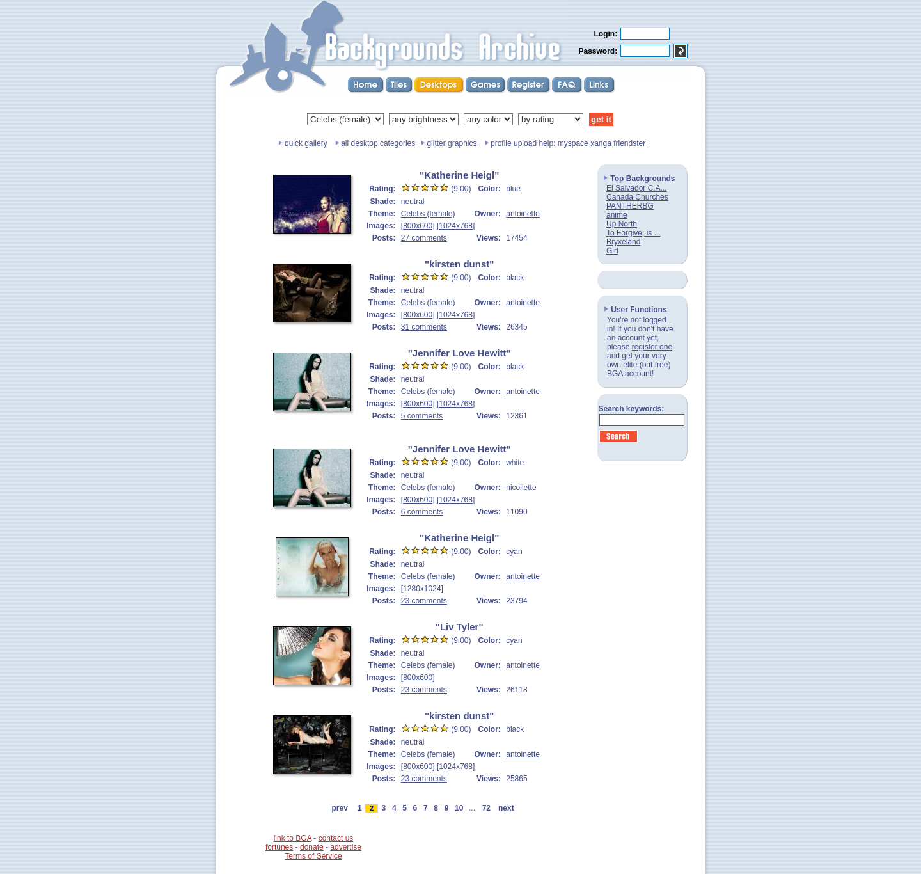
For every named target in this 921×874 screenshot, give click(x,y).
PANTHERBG (630, 206)
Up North (621, 223)
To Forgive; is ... (633, 232)
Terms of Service (313, 856)
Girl (612, 250)
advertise (345, 847)
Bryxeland (623, 241)
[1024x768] (456, 225)
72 (486, 808)
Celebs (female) (428, 213)
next (506, 808)
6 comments (422, 511)
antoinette (523, 213)
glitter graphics (451, 143)
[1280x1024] (422, 588)
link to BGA (292, 838)
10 (459, 808)
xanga (600, 143)
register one (652, 346)
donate (312, 847)
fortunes (279, 847)
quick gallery (306, 143)
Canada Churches (637, 197)
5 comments (422, 415)
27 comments (424, 238)
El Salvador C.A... (636, 188)
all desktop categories (378, 143)
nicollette (521, 487)
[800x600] (418, 225)
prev (339, 808)
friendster (629, 143)
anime (616, 215)
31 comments (424, 326)
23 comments (424, 600)
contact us (336, 838)
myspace (573, 143)
